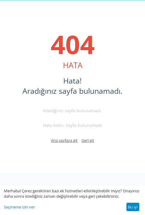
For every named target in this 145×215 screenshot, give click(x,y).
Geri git (87, 140)
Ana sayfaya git (64, 140)
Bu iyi (133, 207)
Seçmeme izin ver (19, 207)
